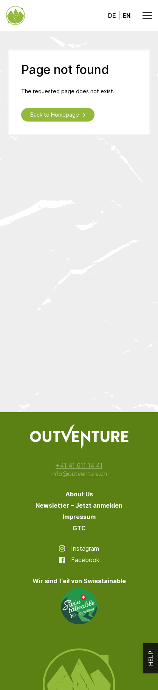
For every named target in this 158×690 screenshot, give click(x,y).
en (126, 15)
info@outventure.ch (79, 473)
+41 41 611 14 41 (79, 465)
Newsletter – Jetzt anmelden (79, 505)
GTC (79, 528)
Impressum (79, 517)
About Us (79, 494)
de (112, 15)
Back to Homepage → (57, 114)
